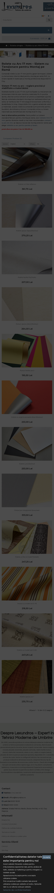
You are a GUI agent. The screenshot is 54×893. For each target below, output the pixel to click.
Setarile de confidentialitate (17, 890)
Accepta (46, 857)
